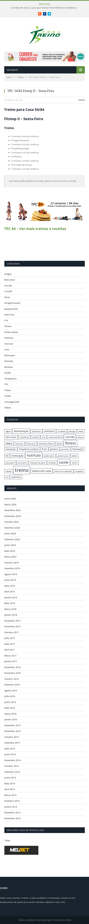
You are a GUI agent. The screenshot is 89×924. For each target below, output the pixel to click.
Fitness (7, 326)
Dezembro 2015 (12, 725)
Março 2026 (10, 504)
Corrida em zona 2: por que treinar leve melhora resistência (43, 7)
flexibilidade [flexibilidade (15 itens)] (11, 449)
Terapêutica (10, 378)
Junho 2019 (10, 579)
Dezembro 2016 (12, 667)
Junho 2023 (10, 545)
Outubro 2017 (11, 632)
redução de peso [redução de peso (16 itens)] (37, 462)
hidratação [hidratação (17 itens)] (77, 449)
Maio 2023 (9, 550)
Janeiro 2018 (10, 614)
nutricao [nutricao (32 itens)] (34, 455)
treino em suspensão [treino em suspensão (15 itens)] (63, 471)
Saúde (7, 372)
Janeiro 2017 (10, 661)
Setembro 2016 (12, 684)
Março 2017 (10, 655)
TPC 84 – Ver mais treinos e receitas (35, 228)
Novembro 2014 (12, 760)
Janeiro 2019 (10, 597)
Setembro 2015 (12, 742)
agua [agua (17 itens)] (8, 431)
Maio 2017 (9, 643)
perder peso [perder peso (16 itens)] (63, 456)
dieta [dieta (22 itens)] (9, 443)
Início (9, 77)
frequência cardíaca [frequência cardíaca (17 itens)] (29, 449)
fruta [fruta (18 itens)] (44, 449)
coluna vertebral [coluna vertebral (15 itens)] (55, 437)
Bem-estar (9, 279)
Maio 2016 (9, 707)
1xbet (7, 840)
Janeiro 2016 (10, 719)
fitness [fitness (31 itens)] (70, 443)
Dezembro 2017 (12, 620)
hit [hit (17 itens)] (7, 455)
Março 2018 (10, 609)
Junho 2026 (10, 498)
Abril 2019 (9, 591)
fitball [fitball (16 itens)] (59, 443)
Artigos (8, 273)
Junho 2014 (10, 777)
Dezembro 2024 (12, 510)
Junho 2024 (10, 533)
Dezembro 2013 (12, 812)
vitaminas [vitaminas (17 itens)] (16, 477)
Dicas (7, 297)
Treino (20, 77)
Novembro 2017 (12, 626)
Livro (6, 349)
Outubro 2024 (11, 521)
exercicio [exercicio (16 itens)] (19, 443)
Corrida (8, 285)
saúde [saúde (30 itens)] (64, 462)
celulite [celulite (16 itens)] (35, 437)
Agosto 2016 (10, 690)
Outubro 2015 (11, 736)
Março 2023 (10, 556)
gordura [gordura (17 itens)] (54, 449)
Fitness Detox (11, 332)
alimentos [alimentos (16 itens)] (36, 431)
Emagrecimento (12, 302)
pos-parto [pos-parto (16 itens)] (10, 462)
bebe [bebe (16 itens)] (81, 431)
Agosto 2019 (10, 574)
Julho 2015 (9, 748)
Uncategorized (11, 401)
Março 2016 (10, 713)
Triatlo (7, 395)
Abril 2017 (9, 649)
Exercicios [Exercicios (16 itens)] (31, 443)
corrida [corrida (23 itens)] (70, 437)
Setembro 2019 (12, 568)
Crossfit (8, 291)
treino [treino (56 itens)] (22, 470)
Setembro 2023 (12, 539)
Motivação (9, 355)
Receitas (8, 366)
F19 (6, 320)
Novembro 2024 (12, 516)
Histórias (8, 337)
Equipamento (11, 308)
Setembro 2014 (12, 771)
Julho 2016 (9, 696)
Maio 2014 (9, 783)
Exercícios (9, 314)
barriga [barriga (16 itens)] (72, 431)
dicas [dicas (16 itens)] (80, 437)
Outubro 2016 (11, 678)
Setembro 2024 (12, 527)
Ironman (8, 343)
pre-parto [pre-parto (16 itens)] (22, 462)
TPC (6, 384)
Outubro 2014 (11, 765)
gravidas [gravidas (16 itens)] (65, 449)
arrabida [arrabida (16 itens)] (61, 431)
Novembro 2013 (12, 818)
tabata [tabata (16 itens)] (9, 471)
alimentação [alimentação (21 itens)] (21, 431)
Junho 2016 (10, 702)
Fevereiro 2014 (12, 800)
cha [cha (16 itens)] (43, 437)
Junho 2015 (10, 754)
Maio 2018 (9, 603)
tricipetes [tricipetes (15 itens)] (79, 471)
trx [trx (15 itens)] (7, 477)
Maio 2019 (9, 585)
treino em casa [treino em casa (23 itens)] (41, 471)
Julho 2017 (9, 638)
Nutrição (8, 361)
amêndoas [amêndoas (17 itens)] (49, 431)
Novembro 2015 (12, 731)
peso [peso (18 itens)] (74, 455)
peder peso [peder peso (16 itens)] (49, 456)
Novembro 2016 (12, 672)
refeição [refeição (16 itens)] (52, 462)
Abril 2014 (9, 789)
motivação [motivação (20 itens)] (18, 455)
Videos (7, 407)
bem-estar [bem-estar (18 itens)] (11, 437)
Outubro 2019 (11, 562)
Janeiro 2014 (10, 806)
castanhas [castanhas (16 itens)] (24, 437)
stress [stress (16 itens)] (74, 462)
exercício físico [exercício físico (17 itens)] (46, 443)
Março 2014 (10, 795)
